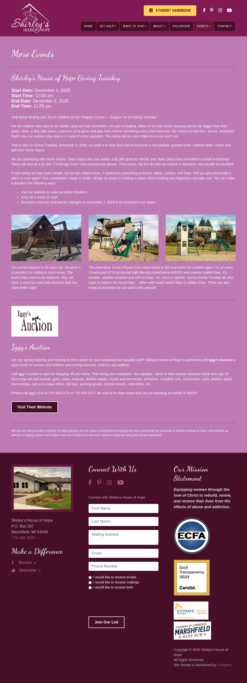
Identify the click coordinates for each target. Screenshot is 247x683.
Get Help (107, 26)
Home (88, 26)
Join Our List (106, 622)
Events (202, 26)
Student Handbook (170, 10)
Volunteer (181, 26)
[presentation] (125, 603)
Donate (23, 563)
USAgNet (224, 665)
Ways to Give (133, 26)
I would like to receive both (113, 587)
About (158, 26)
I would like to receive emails (114, 577)
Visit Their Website (34, 407)
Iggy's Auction (220, 360)
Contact (225, 26)
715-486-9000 (23, 538)
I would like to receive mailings (116, 582)
